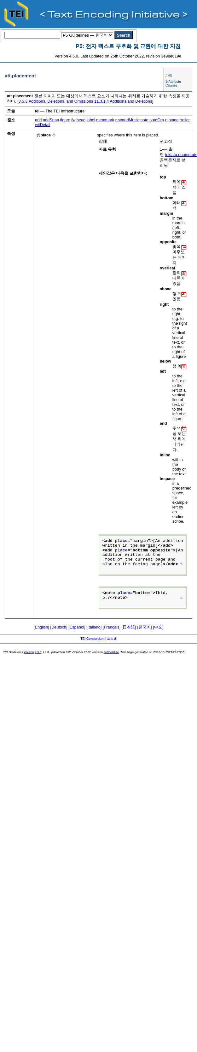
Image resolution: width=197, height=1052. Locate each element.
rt (166, 119)
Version (29, 652)
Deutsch (58, 627)
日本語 (129, 627)
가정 (168, 75)
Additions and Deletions (123, 101)
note (144, 119)
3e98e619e (111, 652)
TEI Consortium (92, 638)
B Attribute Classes (173, 83)
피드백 (112, 638)
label (91, 119)
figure (65, 119)
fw (73, 119)
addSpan (51, 119)
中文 (158, 627)
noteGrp (156, 119)
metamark (105, 119)
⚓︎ (54, 135)
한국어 (144, 627)
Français (111, 627)
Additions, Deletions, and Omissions (56, 101)
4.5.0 (38, 652)
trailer (185, 119)
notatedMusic (127, 119)
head (81, 119)
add (38, 119)
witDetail (42, 124)
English (41, 627)
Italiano (94, 627)
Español (77, 627)
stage (173, 119)
